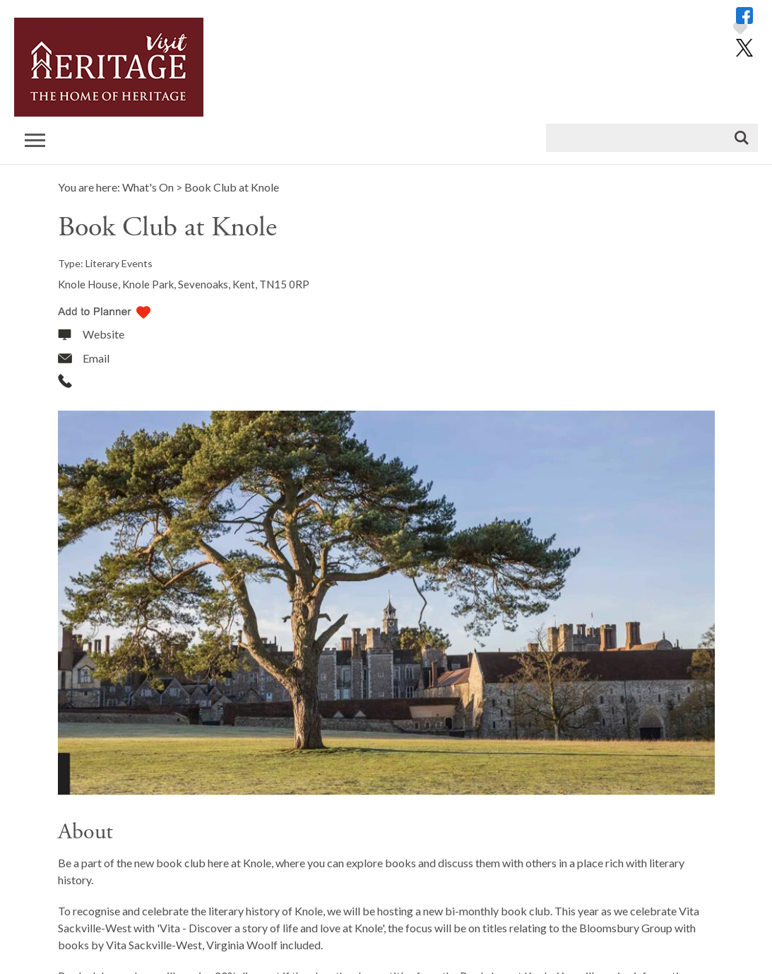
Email (96, 358)
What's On (148, 187)
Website (103, 334)
